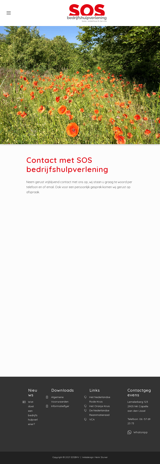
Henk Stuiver (101, 457)
